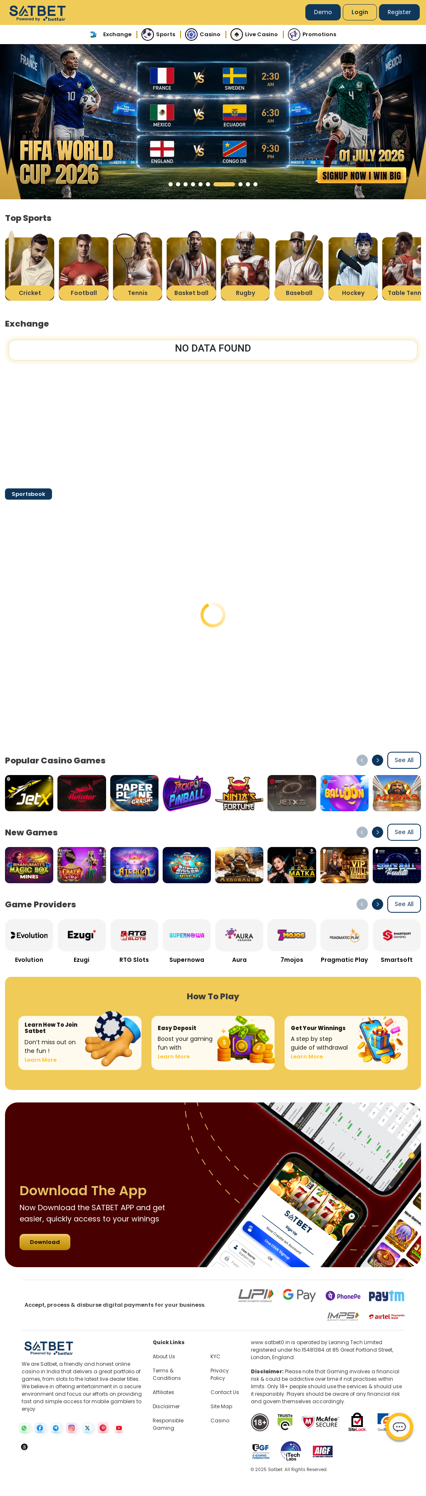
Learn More (41, 1060)
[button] (170, 184)
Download (45, 1242)
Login (360, 12)
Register (399, 12)
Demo (323, 12)
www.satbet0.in (270, 1342)
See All (404, 760)
